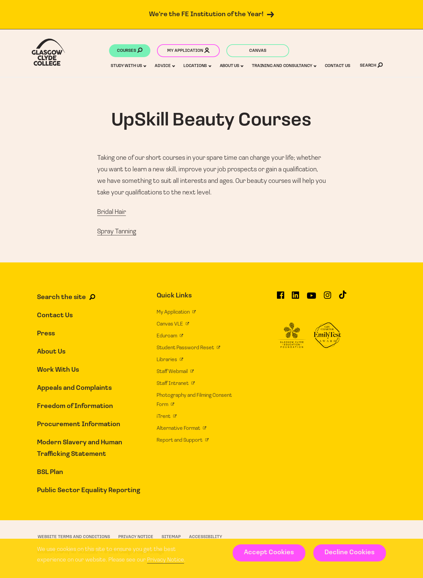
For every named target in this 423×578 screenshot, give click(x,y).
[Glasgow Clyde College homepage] (48, 52)
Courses (129, 51)
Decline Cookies (349, 552)
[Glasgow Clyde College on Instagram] (327, 298)
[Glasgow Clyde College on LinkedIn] (295, 298)
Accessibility (205, 537)
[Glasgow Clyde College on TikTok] (342, 297)
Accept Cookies (269, 552)
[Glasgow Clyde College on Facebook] (280, 298)
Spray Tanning (116, 231)
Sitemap (171, 537)
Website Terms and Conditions (74, 537)
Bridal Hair (111, 212)
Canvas (257, 51)
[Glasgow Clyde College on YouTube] (311, 298)
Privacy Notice (165, 560)
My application (188, 51)
